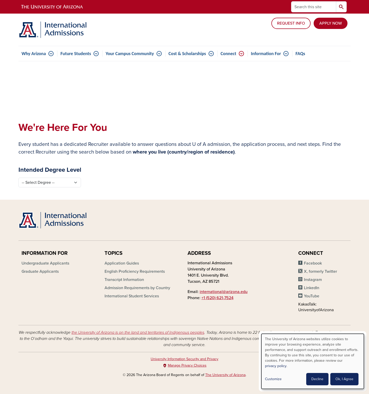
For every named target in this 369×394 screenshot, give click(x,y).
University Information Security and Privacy (184, 359)
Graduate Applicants (40, 271)
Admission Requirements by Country (137, 287)
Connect (228, 53)
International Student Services (132, 296)
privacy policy (275, 366)
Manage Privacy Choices (187, 365)
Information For (266, 53)
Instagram (313, 279)
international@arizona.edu (224, 291)
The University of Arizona (225, 375)
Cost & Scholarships (187, 53)
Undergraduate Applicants (45, 263)
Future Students (75, 53)
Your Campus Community (130, 53)
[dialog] (312, 361)
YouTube (311, 296)
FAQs (300, 53)
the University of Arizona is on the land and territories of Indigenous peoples (137, 332)
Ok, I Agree (344, 379)
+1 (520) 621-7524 (217, 297)
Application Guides (122, 263)
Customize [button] (273, 379)
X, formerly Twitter (320, 271)
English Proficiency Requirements (135, 271)
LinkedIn (311, 287)
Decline (317, 379)
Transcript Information (124, 279)
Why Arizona (34, 53)
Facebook (313, 263)
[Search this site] (313, 6)
